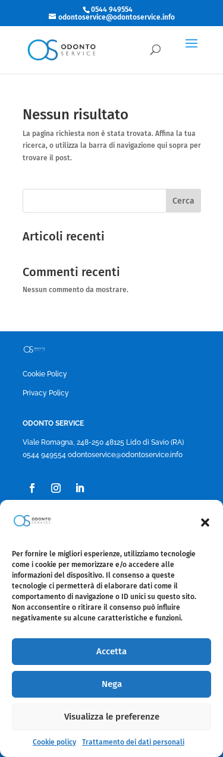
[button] (205, 522)
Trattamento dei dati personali (133, 742)
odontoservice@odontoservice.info (125, 455)
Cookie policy (54, 742)
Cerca (183, 201)
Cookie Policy (45, 374)
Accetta (111, 651)
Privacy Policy (46, 393)
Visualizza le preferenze (111, 716)
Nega (112, 684)
